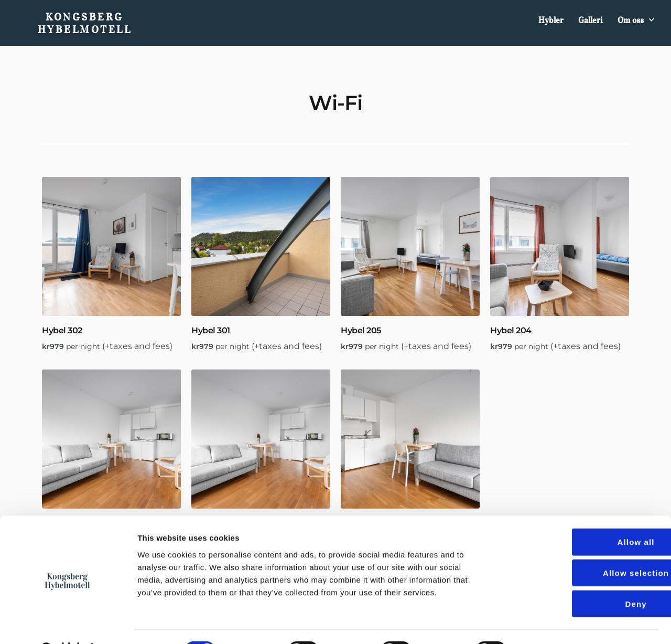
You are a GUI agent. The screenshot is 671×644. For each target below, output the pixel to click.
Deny (583, 577)
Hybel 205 (361, 330)
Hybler (551, 20)
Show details (550, 623)
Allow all (583, 515)
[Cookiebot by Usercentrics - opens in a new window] (68, 623)
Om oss (636, 20)
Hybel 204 (511, 330)
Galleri (590, 20)
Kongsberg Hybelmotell (85, 23)
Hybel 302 (62, 330)
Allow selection (583, 546)
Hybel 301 (210, 330)
